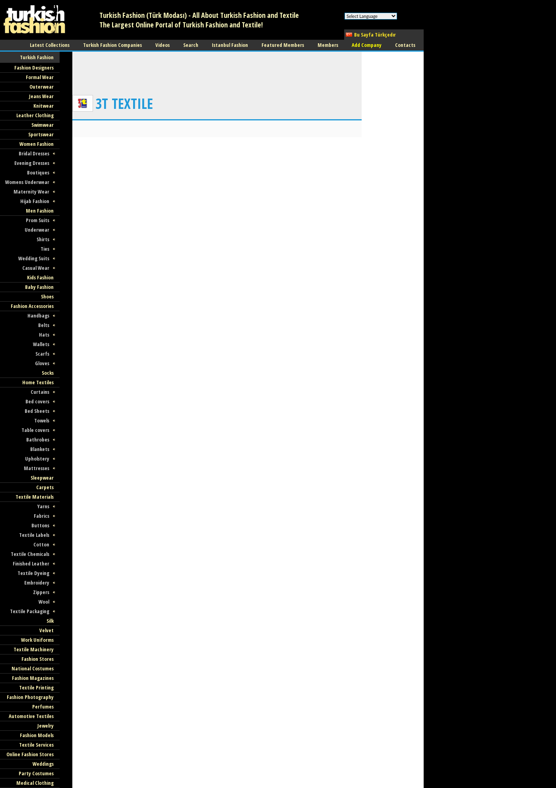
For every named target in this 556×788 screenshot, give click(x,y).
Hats (44, 334)
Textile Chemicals (30, 554)
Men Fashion (40, 210)
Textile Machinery (34, 649)
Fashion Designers (34, 67)
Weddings (43, 763)
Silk (50, 620)
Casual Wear (35, 267)
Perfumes (43, 706)
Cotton (41, 544)
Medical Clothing (35, 782)
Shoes (47, 296)
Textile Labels (34, 534)
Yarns (43, 506)
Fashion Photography (30, 697)
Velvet (46, 630)
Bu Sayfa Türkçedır (375, 34)
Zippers (41, 592)
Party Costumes (36, 773)
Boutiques (38, 172)
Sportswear (41, 134)
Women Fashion (36, 143)
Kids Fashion (40, 277)
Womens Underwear (27, 182)
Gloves (42, 363)
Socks (48, 372)
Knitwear (43, 105)
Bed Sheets (37, 410)
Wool (44, 601)
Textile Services (36, 744)
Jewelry (45, 725)
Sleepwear (42, 477)
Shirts (43, 239)
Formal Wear (40, 77)
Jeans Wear (41, 96)
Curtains (40, 391)
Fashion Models (37, 735)
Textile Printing (36, 687)
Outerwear (41, 86)
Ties (45, 248)
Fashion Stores (37, 658)
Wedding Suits (33, 258)
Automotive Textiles (31, 716)
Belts (43, 325)
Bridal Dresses (34, 153)
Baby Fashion (39, 286)
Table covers (35, 430)
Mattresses (36, 468)
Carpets (45, 487)
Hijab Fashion (34, 201)
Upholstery (37, 458)
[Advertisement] (217, 69)
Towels (41, 420)
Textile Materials (34, 496)
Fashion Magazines (33, 678)
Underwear (37, 229)
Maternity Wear (31, 191)
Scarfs (42, 353)
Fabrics (41, 515)
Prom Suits (37, 220)
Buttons (40, 525)
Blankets (39, 449)
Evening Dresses (31, 163)
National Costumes (33, 668)
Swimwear (42, 124)
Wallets (41, 344)
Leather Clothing (35, 115)
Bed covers (37, 401)
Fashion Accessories (32, 306)
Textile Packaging (29, 611)
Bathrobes (37, 439)
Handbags (38, 315)
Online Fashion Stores (30, 754)
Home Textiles (38, 382)
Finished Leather (31, 563)
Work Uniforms (37, 639)
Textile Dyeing (33, 573)
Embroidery (36, 582)
